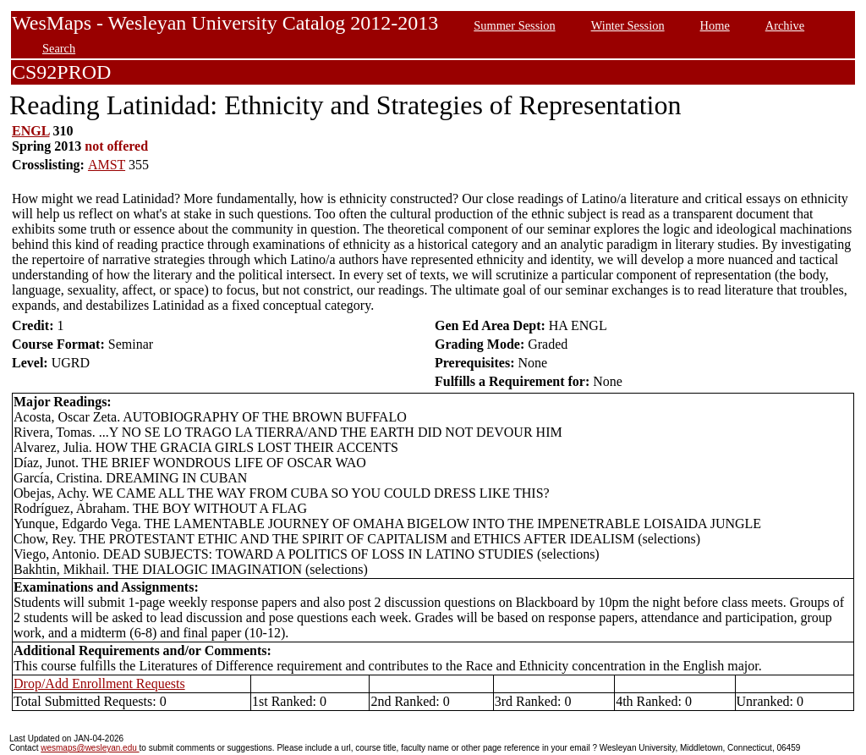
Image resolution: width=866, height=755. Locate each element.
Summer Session (514, 25)
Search (58, 48)
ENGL (30, 131)
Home (715, 25)
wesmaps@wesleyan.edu (90, 747)
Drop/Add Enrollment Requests (99, 683)
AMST (106, 164)
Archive (784, 25)
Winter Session (628, 25)
